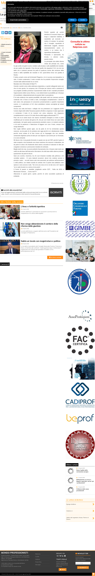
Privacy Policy (38, 562)
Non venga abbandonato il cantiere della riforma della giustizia (39, 225)
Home (1, 12)
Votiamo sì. (69, 511)
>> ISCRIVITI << (83, 567)
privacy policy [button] (57, 7)
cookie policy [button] (23, 10)
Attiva (62, 569)
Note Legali (38, 564)
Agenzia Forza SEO (26, 574)
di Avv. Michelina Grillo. (25, 27)
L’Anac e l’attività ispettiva (33, 206)
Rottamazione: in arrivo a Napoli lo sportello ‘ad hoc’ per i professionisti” (85, 481)
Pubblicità (37, 559)
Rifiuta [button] (72, 20)
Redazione (37, 554)
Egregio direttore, (71, 504)
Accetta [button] (82, 20)
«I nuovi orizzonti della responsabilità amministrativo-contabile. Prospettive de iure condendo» (6, 57)
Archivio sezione (55, 257)
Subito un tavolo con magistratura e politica (40, 241)
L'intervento (15, 27)
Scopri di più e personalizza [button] (18, 20)
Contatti (37, 556)
